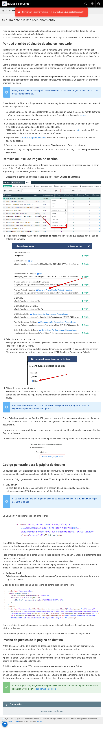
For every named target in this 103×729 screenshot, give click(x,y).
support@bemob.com (46, 689)
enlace (83, 115)
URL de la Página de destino (33, 137)
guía (78, 130)
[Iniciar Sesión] (98, 4)
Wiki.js (39, 721)
